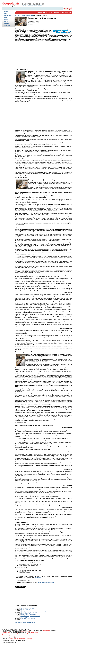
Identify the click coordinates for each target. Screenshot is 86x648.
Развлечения (7, 15)
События (6, 23)
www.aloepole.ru (46, 630)
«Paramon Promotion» (26, 631)
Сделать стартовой (38, 5)
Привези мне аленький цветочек (28, 612)
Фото (5, 17)
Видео (6, 19)
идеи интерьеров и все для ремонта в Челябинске (20, 638)
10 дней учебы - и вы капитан (28, 614)
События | (62, 12)
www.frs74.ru (38, 577)
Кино (5, 13)
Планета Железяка (25, 609)
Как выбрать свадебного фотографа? (30, 616)
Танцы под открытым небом (27, 618)
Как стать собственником (40, 15)
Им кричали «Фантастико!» (27, 608)
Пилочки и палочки (25, 613)
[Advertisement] (8, 56)
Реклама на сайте (6, 632)
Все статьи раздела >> (25, 622)
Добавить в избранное (27, 5)
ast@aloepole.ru (34, 632)
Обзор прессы (29, 15)
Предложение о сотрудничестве (9, 634)
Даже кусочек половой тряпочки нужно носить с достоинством (36, 610)
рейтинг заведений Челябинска (15, 636)
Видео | (49, 12)
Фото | (44, 12)
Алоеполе (17, 15)
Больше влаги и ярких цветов (28, 620)
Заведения (7, 25)
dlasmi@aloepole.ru (31, 633)
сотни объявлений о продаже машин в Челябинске (39, 637)
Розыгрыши (7, 21)
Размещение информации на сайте (10, 633)
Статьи (6, 11)
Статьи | (39, 12)
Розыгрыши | (55, 12)
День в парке (23, 617)
